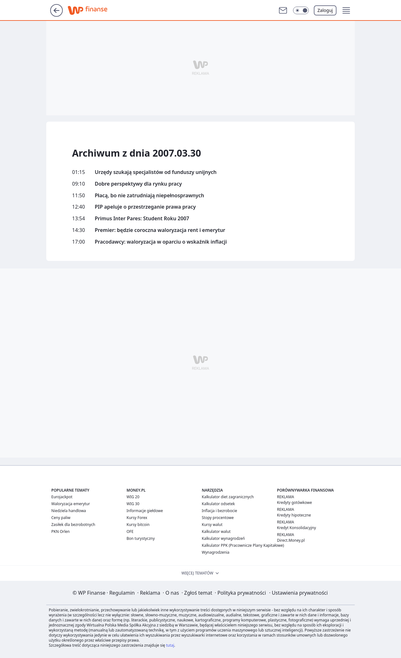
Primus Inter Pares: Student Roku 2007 (142, 218)
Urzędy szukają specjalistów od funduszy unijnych (156, 172)
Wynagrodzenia (215, 552)
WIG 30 (133, 503)
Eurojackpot (61, 496)
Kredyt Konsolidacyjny (296, 527)
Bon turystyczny (141, 538)
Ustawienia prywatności (298, 592)
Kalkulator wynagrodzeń (223, 538)
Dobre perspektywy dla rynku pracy (138, 184)
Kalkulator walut (216, 531)
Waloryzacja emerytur (70, 503)
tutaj (170, 645)
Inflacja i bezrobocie (219, 510)
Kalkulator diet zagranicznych (228, 496)
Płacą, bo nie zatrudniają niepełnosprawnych (149, 195)
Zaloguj (325, 10)
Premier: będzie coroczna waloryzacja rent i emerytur (160, 230)
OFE (130, 531)
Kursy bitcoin (138, 524)
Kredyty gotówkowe (294, 502)
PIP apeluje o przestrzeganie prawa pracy (145, 207)
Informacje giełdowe (145, 510)
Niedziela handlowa (68, 510)
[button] (301, 10)
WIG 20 (133, 496)
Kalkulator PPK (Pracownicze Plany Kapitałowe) (243, 545)
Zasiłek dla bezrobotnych (73, 524)
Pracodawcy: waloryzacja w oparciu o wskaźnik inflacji (161, 242)
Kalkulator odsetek (218, 503)
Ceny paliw (61, 517)
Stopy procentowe (218, 517)
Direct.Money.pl (291, 540)
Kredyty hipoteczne (294, 515)
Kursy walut (212, 524)
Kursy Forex (137, 517)
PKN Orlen (60, 531)
